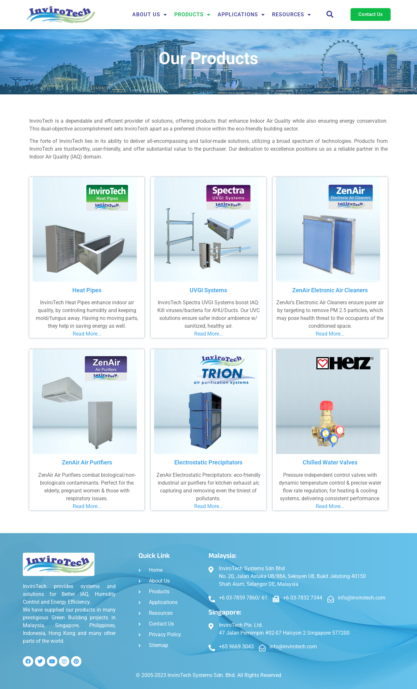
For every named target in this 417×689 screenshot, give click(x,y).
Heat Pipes (86, 290)
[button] (330, 14)
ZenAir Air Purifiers (87, 462)
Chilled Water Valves (330, 462)
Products (192, 15)
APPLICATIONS (241, 15)
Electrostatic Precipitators (208, 462)
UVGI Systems (208, 290)
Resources (291, 15)
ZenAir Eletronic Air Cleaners (330, 290)
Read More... (87, 334)
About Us (149, 15)
